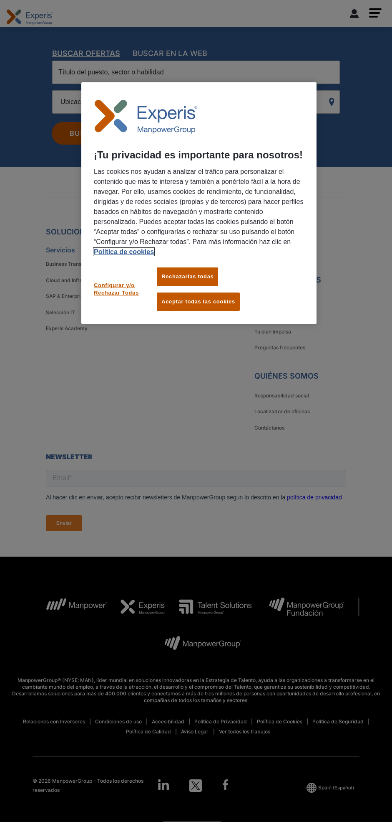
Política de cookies (124, 251)
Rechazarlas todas (187, 276)
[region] (199, 203)
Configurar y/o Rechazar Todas (116, 289)
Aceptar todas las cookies (198, 301)
